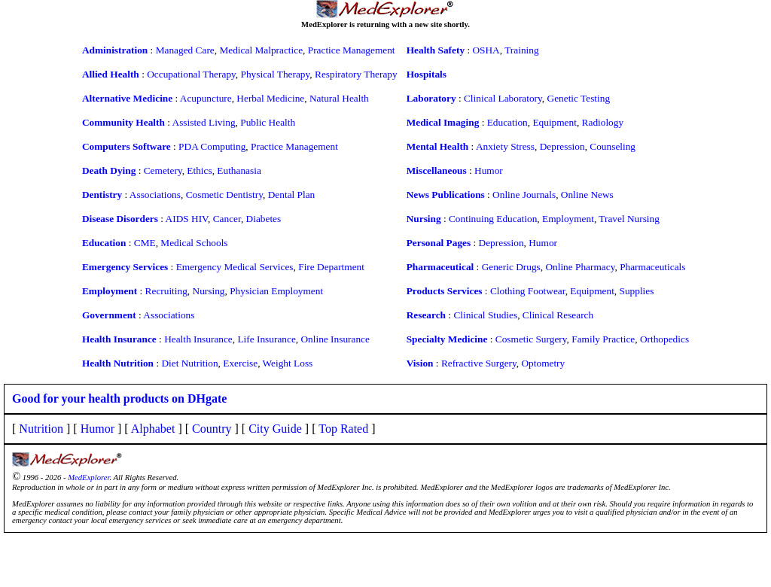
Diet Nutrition (189, 363)
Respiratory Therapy (356, 74)
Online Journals (524, 194)
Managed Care (185, 50)
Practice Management (351, 50)
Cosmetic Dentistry (224, 194)
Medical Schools (193, 242)
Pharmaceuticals (652, 266)
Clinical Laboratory (503, 98)
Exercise (240, 363)
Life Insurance (266, 339)
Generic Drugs (511, 266)
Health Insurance (198, 339)
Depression (562, 146)
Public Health (267, 122)
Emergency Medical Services (235, 266)
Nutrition (41, 428)
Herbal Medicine (270, 98)
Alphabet (153, 428)
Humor (488, 170)
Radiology (603, 122)
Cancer (227, 218)
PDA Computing (211, 146)
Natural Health (339, 98)
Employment (568, 218)
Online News (587, 194)
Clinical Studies (485, 315)
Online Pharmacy (579, 266)
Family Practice (603, 339)
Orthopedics (664, 339)
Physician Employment (276, 291)
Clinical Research (558, 315)
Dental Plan (291, 194)
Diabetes (264, 218)
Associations (155, 194)
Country (211, 428)
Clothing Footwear (527, 291)
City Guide (275, 428)
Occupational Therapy (191, 74)
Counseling (612, 146)
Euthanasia (239, 170)
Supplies (637, 291)
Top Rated (343, 428)
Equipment (554, 122)
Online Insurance (334, 339)
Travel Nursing (629, 218)
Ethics (199, 170)
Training (521, 50)
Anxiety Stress (505, 146)
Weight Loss (288, 363)
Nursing (209, 291)
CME (145, 242)
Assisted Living (204, 122)
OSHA (485, 50)
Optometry (543, 363)
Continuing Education (493, 218)
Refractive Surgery (479, 363)
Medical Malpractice (261, 50)
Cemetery (163, 170)
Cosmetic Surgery (531, 339)
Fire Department (331, 266)
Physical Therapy (275, 74)
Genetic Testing (579, 98)
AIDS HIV (187, 218)
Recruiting (166, 291)
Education (507, 122)
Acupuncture (206, 98)
